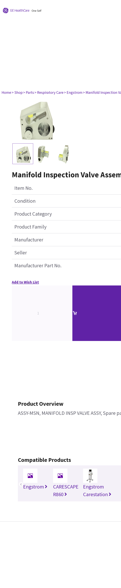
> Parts (28, 92)
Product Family (30, 227)
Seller (20, 252)
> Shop (17, 92)
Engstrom (35, 487)
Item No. (23, 188)
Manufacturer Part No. (38, 265)
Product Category (33, 214)
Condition (25, 201)
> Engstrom (73, 92)
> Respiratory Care (48, 92)
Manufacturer (28, 240)
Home (6, 92)
